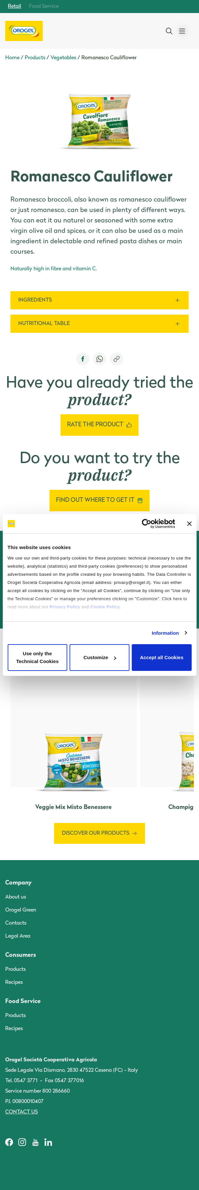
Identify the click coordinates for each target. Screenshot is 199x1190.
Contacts (15, 923)
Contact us (21, 1112)
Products (35, 58)
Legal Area (17, 936)
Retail (14, 6)
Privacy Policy (65, 606)
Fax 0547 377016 (64, 1081)
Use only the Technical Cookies (37, 657)
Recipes (14, 982)
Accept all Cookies (161, 657)
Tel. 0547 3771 (21, 1081)
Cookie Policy (105, 606)
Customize (99, 657)
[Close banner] (189, 523)
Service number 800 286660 (37, 1091)
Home (12, 58)
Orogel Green (20, 910)
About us (15, 897)
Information (165, 633)
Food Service (44, 6)
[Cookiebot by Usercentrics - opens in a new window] (146, 524)
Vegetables (63, 58)
